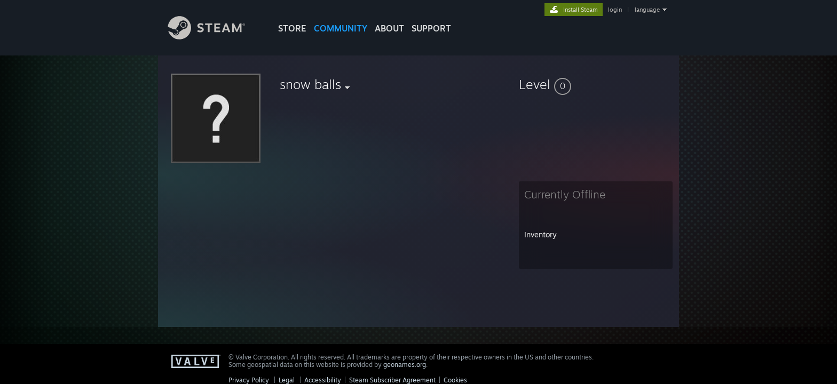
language (647, 9)
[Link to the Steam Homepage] (215, 36)
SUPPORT (431, 28)
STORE (292, 28)
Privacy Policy (248, 380)
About (389, 28)
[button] (596, 84)
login (615, 9)
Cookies (455, 380)
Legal (287, 380)
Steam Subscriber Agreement (392, 380)
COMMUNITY (340, 28)
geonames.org (404, 365)
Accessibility (322, 380)
